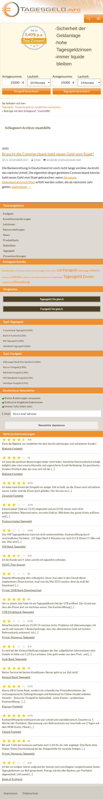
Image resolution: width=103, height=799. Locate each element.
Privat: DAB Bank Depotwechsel (21, 590)
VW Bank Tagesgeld (14, 546)
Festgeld (8, 213)
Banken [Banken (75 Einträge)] (6, 270)
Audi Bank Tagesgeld (14, 659)
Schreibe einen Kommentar (63, 160)
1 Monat (38, 82)
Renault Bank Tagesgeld (16, 677)
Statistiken (9, 245)
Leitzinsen (9, 224)
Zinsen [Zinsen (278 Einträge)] (88, 276)
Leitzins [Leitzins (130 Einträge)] (16, 277)
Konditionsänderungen (17, 219)
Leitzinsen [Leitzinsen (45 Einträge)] (26, 277)
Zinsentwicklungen (14, 256)
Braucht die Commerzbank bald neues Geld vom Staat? (48, 153)
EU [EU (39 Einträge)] (55, 271)
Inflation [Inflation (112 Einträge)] (95, 270)
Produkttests (11, 240)
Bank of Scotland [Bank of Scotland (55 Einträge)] (17, 270)
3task (37, 160)
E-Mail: (6, 413)
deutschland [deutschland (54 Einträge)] (31, 270)
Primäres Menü (98, 19)
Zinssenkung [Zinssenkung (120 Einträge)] (21, 282)
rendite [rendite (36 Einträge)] (33, 277)
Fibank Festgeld (11, 731)
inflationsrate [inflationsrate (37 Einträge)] (6, 277)
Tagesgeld (9, 250)
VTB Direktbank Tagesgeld (18, 612)
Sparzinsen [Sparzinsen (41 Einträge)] (46, 277)
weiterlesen (21, 187)
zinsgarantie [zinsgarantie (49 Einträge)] (7, 282)
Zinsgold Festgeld (12, 495)
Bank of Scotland (12, 779)
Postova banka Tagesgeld (17, 521)
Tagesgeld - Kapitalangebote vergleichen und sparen (31, 107)
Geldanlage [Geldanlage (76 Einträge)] (83, 270)
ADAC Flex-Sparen (13, 564)
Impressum (10, 793)
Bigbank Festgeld (12, 448)
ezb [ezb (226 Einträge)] (59, 270)
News (5, 148)
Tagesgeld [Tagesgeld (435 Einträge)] (72, 276)
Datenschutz (30, 793)
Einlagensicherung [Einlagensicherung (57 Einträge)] (45, 270)
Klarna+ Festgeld (12, 706)
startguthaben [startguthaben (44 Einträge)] (57, 277)
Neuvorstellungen (14, 229)
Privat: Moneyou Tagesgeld (18, 637)
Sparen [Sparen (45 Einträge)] (39, 277)
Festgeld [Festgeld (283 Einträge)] (70, 270)
